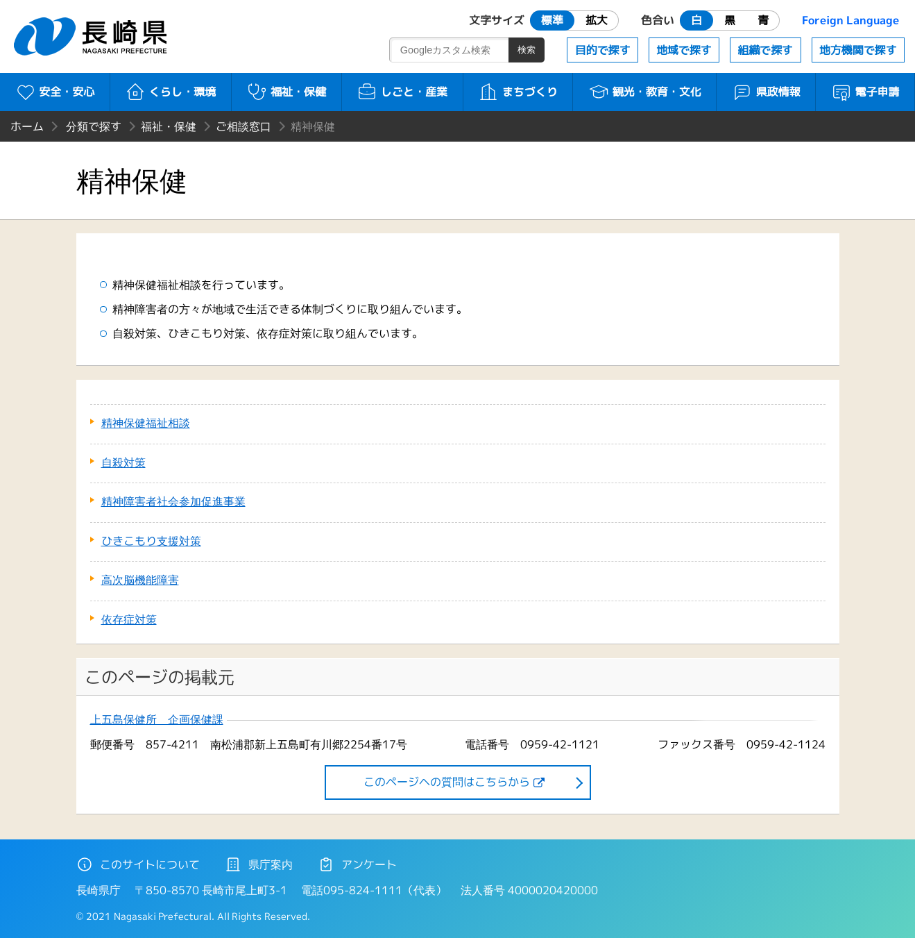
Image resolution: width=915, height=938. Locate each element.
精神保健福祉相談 (145, 422)
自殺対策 (123, 462)
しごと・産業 (402, 91)
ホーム (27, 126)
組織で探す (765, 50)
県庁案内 (259, 864)
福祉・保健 (286, 91)
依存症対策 (129, 619)
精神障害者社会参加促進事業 (173, 501)
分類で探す (93, 126)
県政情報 (766, 91)
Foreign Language (850, 20)
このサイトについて (138, 864)
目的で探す (603, 50)
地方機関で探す (858, 50)
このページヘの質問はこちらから (447, 781)
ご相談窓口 (243, 126)
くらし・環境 (170, 91)
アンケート (357, 864)
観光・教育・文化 (644, 91)
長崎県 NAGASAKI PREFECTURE (92, 36)
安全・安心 (55, 91)
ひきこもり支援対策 (151, 540)
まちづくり (518, 91)
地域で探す (684, 50)
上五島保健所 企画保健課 (156, 719)
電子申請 (865, 91)
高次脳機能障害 (140, 579)
